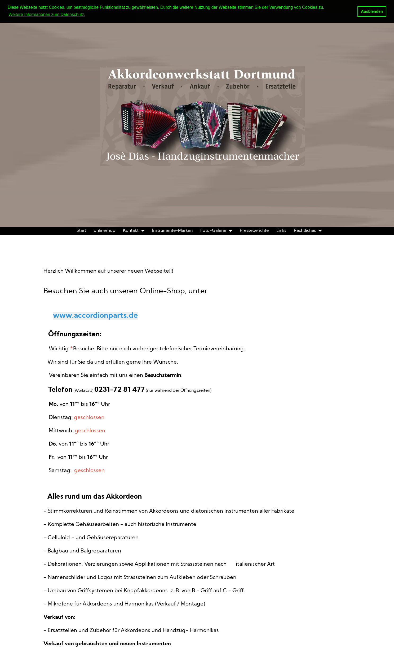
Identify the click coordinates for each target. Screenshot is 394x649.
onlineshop (104, 231)
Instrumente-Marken (172, 231)
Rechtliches (305, 231)
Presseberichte (254, 231)
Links (281, 231)
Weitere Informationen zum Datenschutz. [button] (46, 14)
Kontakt (131, 231)
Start (81, 231)
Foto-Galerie (213, 231)
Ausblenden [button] (372, 11)
